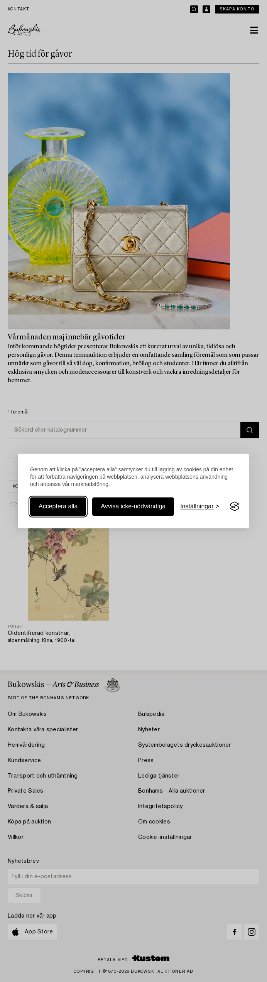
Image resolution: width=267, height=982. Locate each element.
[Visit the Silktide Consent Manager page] (234, 506)
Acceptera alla (58, 506)
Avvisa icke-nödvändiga (133, 506)
